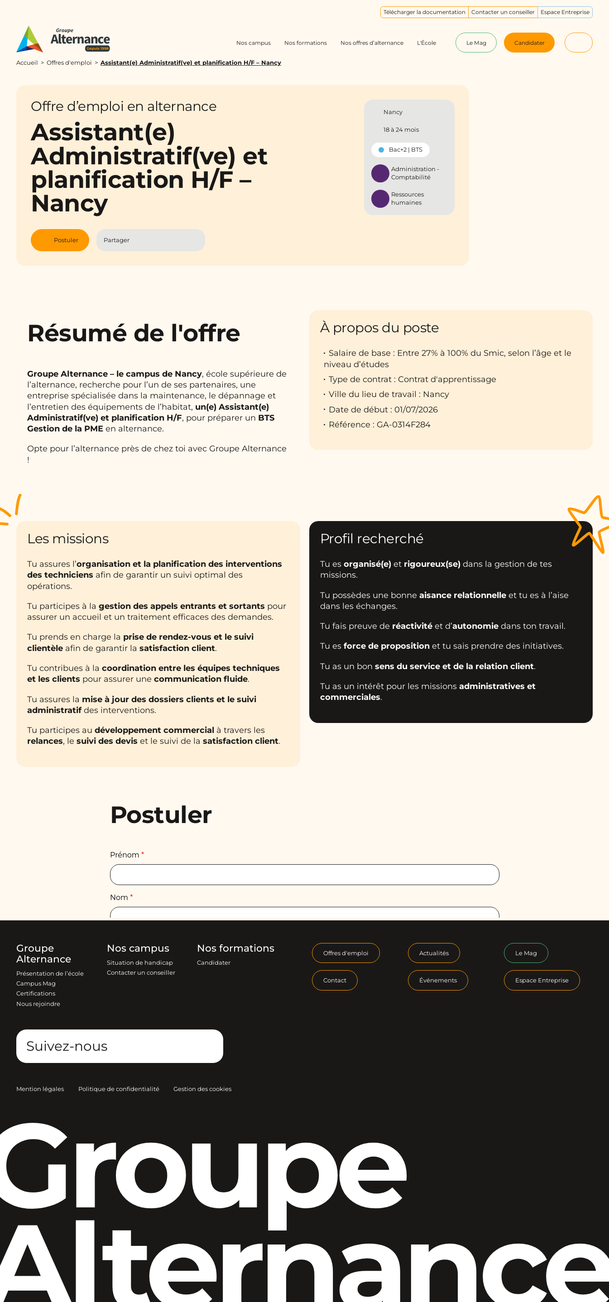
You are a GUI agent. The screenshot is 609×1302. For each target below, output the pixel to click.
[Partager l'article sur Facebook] (142, 240)
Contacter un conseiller (141, 972)
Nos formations (235, 948)
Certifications (35, 993)
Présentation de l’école (50, 973)
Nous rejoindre (38, 1003)
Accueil (27, 62)
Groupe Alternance (43, 954)
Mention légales (40, 1089)
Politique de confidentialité (118, 1089)
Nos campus (138, 948)
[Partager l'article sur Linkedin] (160, 240)
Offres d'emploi (69, 62)
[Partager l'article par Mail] (178, 240)
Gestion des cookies (202, 1089)
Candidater (213, 962)
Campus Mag (36, 983)
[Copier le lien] (194, 240)
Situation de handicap (140, 962)
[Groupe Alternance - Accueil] (71, 39)
